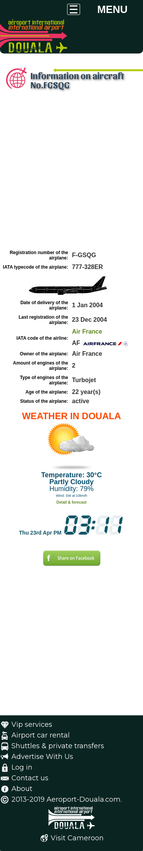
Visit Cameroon (77, 838)
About (21, 789)
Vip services (31, 724)
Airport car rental (40, 735)
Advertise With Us (42, 756)
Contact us (29, 778)
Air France (87, 331)
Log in (21, 767)
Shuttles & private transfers (57, 746)
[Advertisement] (71, 172)
